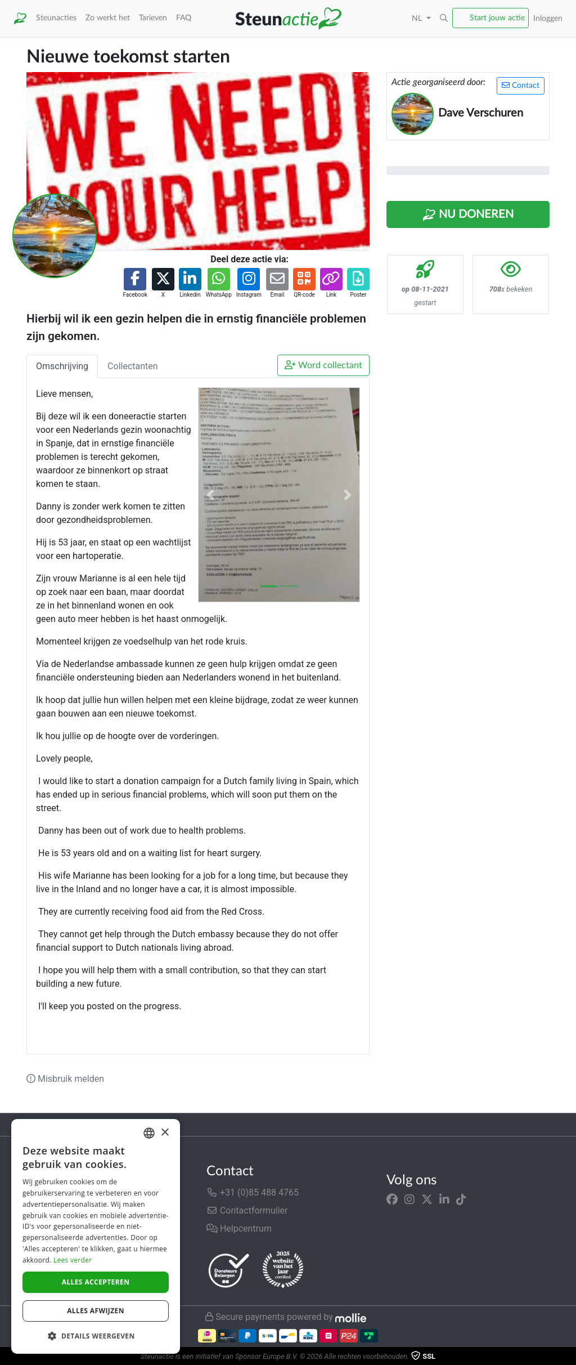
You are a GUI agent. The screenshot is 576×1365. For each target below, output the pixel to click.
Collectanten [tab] (132, 366)
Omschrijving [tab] (62, 366)
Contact (520, 85)
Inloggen (547, 18)
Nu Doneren (468, 215)
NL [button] (418, 18)
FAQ (183, 18)
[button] (443, 18)
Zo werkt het (108, 18)
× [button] (164, 1133)
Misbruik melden (65, 1078)
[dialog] (95, 1236)
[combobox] (149, 1133)
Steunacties (56, 18)
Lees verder (72, 1260)
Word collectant (323, 365)
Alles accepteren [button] (96, 1282)
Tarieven (153, 18)
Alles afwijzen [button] (95, 1310)
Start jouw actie (497, 18)
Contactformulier (247, 1210)
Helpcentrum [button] (239, 1228)
